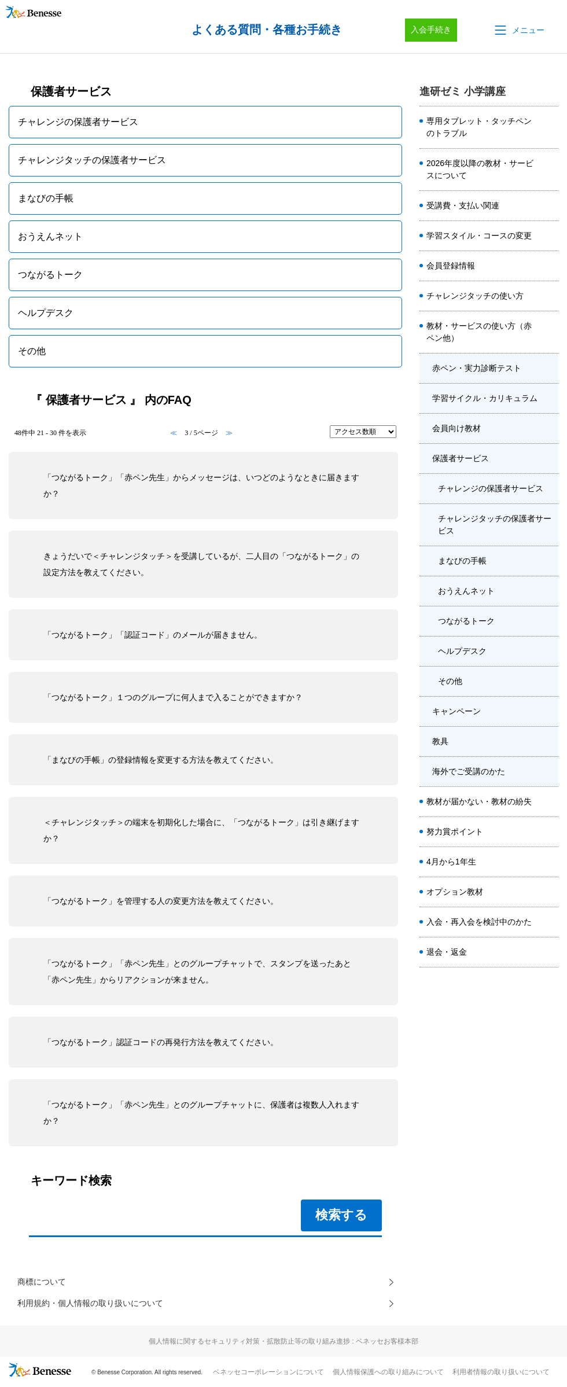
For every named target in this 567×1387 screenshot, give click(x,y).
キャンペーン (456, 711)
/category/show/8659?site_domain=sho (549, 296)
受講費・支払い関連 (462, 205)
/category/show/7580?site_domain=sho (549, 832)
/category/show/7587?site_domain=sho (549, 922)
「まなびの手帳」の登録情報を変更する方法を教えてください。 (160, 759)
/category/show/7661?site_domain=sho (549, 741)
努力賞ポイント (454, 831)
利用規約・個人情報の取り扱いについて (100, 1306)
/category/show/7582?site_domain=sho (549, 802)
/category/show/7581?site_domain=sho (549, 236)
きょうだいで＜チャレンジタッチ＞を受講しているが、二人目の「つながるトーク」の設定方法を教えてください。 (201, 564)
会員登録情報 (450, 265)
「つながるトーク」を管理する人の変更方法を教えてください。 (160, 901)
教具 (440, 741)
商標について (45, 1283)
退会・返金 (446, 951)
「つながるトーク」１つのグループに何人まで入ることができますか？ (173, 697)
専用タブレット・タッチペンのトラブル (479, 127)
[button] (518, 30)
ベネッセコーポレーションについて (268, 1376)
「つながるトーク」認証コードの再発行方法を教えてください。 (160, 1042)
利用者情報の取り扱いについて (501, 1376)
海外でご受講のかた (468, 771)
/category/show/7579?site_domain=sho (549, 206)
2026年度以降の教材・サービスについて (479, 169)
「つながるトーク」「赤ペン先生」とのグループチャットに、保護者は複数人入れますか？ (201, 1112)
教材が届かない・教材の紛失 (479, 801)
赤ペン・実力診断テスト (476, 368)
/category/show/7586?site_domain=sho (549, 266)
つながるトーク (466, 621)
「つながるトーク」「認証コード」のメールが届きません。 (152, 634)
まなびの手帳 (462, 560)
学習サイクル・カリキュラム (484, 398)
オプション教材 (454, 891)
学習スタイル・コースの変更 (479, 235)
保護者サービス (460, 458)
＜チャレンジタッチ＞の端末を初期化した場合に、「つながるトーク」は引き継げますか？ (201, 830)
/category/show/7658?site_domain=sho (549, 428)
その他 (450, 681)
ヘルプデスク (462, 651)
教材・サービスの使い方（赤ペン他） (479, 332)
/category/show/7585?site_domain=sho (549, 892)
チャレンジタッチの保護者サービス (494, 524)
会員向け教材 (456, 428)
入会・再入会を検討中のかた (479, 921)
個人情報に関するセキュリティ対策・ (283, 1345)
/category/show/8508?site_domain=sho (549, 169)
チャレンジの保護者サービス (490, 488)
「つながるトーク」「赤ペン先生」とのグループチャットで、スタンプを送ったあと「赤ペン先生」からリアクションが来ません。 (197, 971)
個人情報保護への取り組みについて (388, 1376)
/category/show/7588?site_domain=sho (549, 862)
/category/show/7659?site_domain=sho (549, 458)
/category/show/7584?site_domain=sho (549, 332)
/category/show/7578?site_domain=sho (549, 127)
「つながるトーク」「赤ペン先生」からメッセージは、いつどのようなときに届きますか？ (201, 485)
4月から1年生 (451, 861)
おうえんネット (466, 590)
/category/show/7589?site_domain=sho (549, 952)
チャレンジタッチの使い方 (475, 295)
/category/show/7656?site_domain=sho (549, 368)
